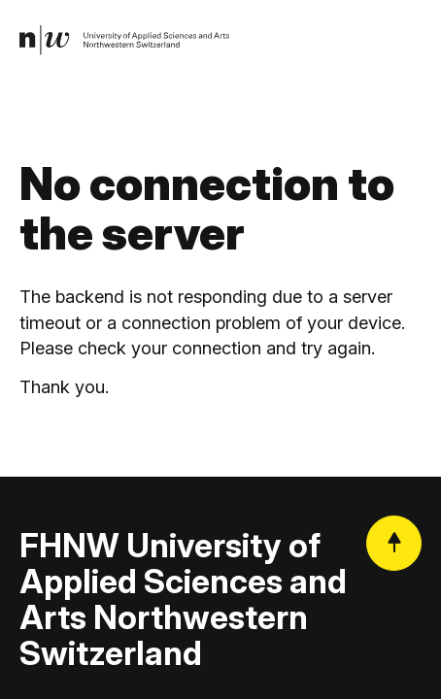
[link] (125, 41)
